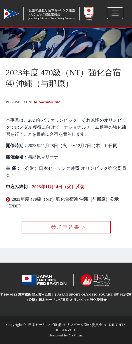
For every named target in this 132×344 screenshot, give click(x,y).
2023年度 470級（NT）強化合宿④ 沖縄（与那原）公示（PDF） (62, 202)
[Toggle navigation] (115, 13)
